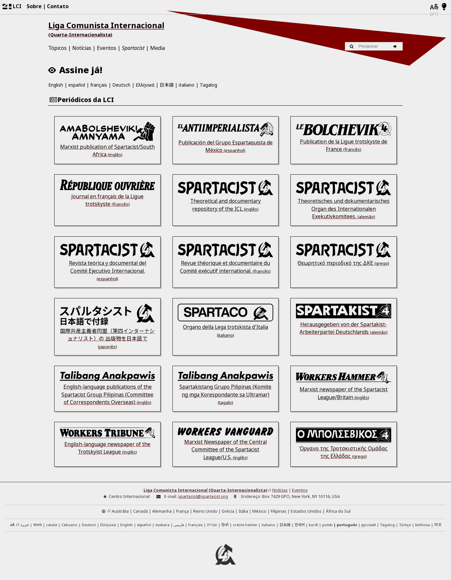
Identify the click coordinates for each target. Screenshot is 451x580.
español (76, 85)
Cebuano (69, 524)
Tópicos (57, 48)
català (51, 524)
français (98, 85)
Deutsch (121, 85)
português (347, 524)
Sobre (34, 6)
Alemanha (162, 511)
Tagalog (208, 85)
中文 (437, 524)
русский (368, 524)
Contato (58, 6)
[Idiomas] (434, 7)
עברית (212, 524)
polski (327, 524)
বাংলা (37, 525)
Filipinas (278, 511)
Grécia (228, 511)
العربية (24, 525)
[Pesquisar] (396, 46)
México (259, 511)
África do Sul (338, 511)
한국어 (299, 524)
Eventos (106, 48)
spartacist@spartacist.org (203, 496)
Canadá (140, 511)
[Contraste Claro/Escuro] (444, 7)
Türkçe (405, 524)
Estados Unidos (306, 511)
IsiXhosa (422, 524)
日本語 (166, 84)
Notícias (81, 48)
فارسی (179, 524)
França (182, 511)
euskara (162, 524)
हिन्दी (225, 524)
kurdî (313, 524)
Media (157, 48)
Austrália (120, 511)
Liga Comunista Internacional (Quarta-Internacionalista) (205, 490)
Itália (243, 511)
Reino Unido (205, 511)
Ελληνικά (145, 85)
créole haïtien (245, 524)
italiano (186, 85)
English (55, 85)
